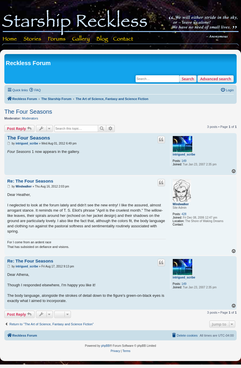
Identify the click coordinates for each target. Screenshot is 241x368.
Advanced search (215, 78)
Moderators (30, 118)
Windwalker (181, 204)
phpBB (105, 345)
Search (188, 78)
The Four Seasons (28, 111)
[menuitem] (35, 90)
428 (183, 214)
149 (183, 160)
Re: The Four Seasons (30, 180)
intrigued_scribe (184, 154)
